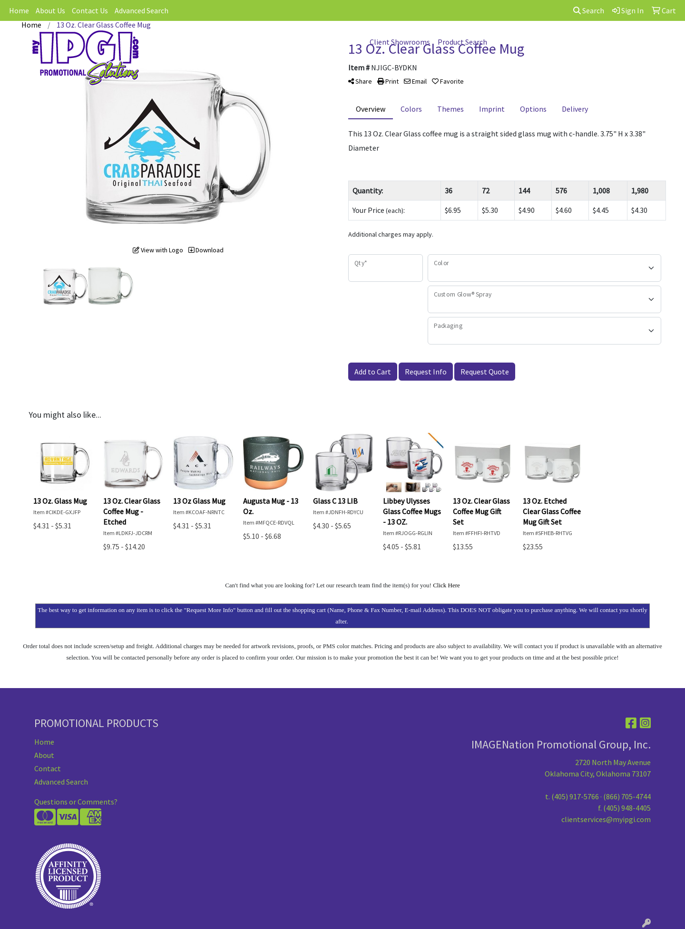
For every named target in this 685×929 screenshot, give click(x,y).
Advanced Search (141, 10)
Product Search (462, 42)
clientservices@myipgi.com (606, 819)
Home (19, 10)
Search (588, 10)
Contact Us (90, 10)
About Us (50, 10)
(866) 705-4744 (627, 796)
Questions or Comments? (75, 801)
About (44, 755)
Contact (47, 768)
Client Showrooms (400, 42)
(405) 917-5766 (575, 796)
